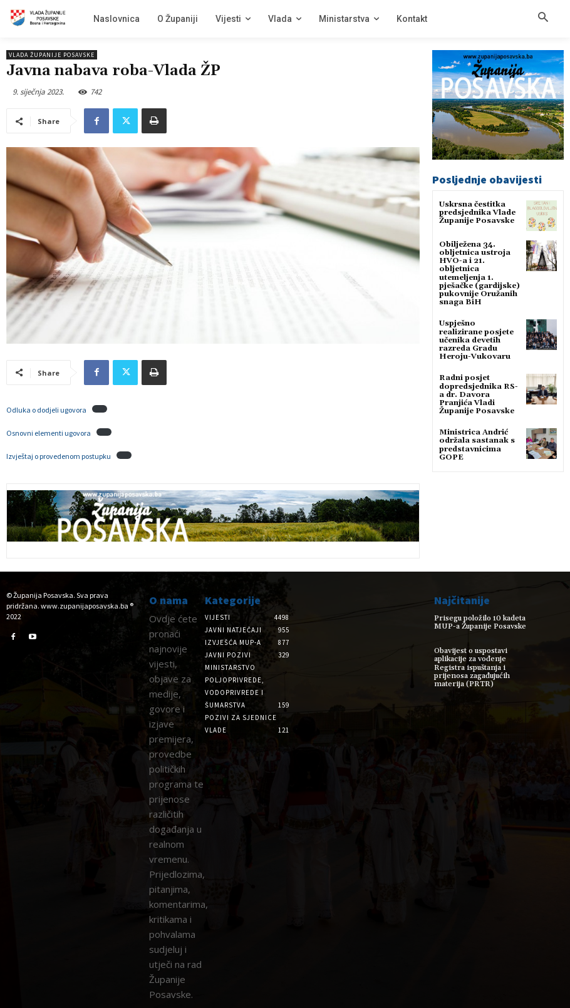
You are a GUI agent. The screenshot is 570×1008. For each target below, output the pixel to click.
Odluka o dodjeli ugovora (46, 409)
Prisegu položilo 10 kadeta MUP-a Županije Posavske (480, 622)
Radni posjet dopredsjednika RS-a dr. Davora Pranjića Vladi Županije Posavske (478, 394)
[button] (543, 18)
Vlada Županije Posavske (51, 54)
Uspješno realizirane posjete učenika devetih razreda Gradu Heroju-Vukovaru (476, 340)
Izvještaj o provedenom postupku (58, 456)
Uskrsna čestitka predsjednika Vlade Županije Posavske (477, 212)
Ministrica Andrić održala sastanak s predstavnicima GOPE (477, 445)
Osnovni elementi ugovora (48, 433)
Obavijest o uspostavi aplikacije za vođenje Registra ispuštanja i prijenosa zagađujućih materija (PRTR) (472, 667)
